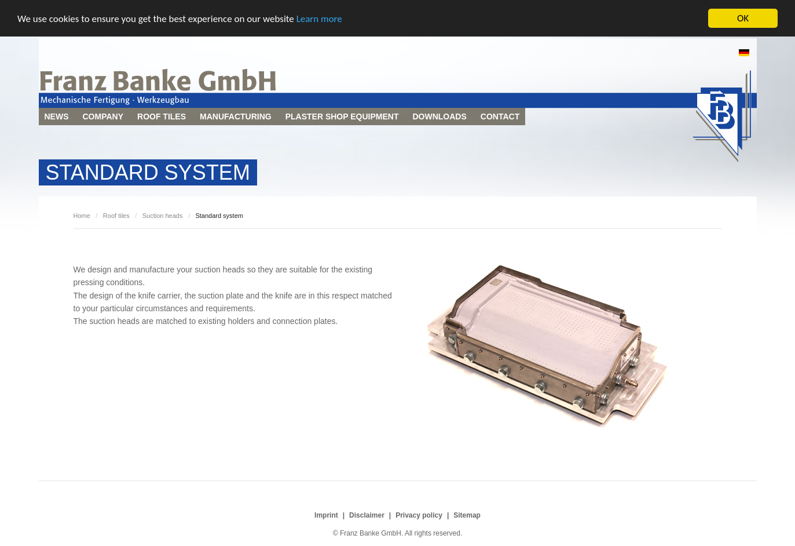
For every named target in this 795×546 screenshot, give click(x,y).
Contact (500, 116)
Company (103, 116)
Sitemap (467, 515)
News (57, 116)
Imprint (326, 515)
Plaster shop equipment (342, 116)
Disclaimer (366, 515)
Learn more (319, 18)
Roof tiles (161, 116)
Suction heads (162, 215)
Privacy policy (418, 515)
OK (743, 18)
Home (82, 215)
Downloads (439, 116)
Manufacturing (236, 116)
